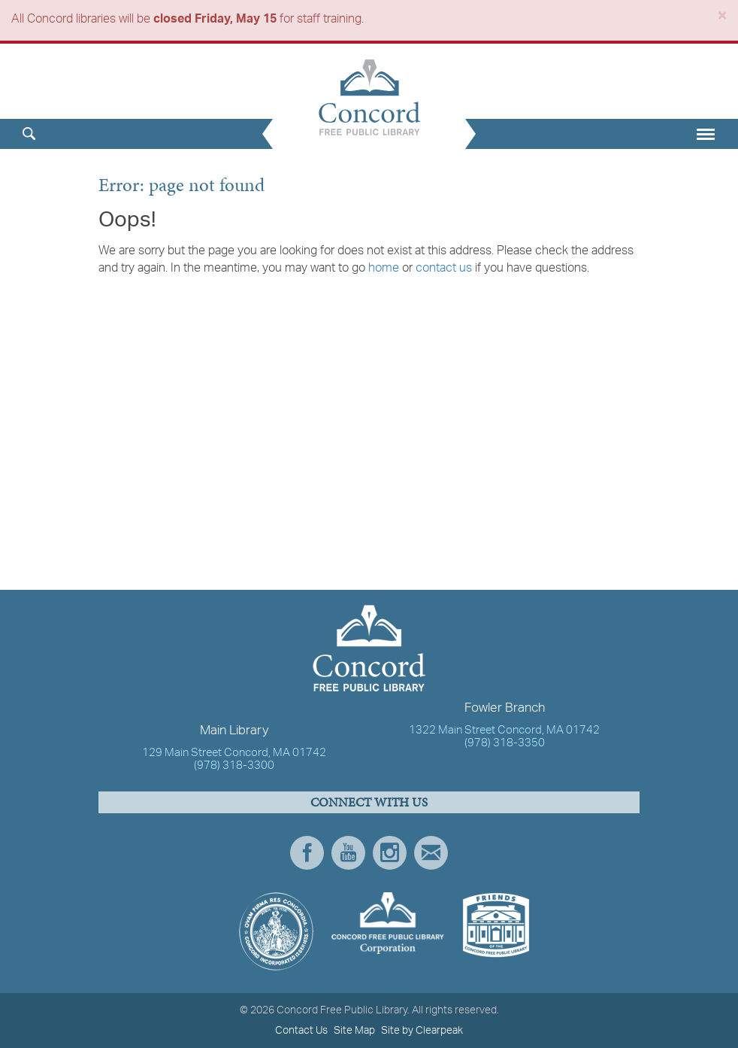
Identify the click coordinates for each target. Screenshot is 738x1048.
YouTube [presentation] (348, 853)
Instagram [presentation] (390, 853)
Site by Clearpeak (422, 1031)
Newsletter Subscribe (431, 853)
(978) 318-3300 (234, 766)
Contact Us (301, 1031)
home (383, 268)
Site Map (354, 1031)
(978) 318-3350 (504, 743)
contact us (444, 268)
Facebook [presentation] (307, 853)
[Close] (722, 19)
